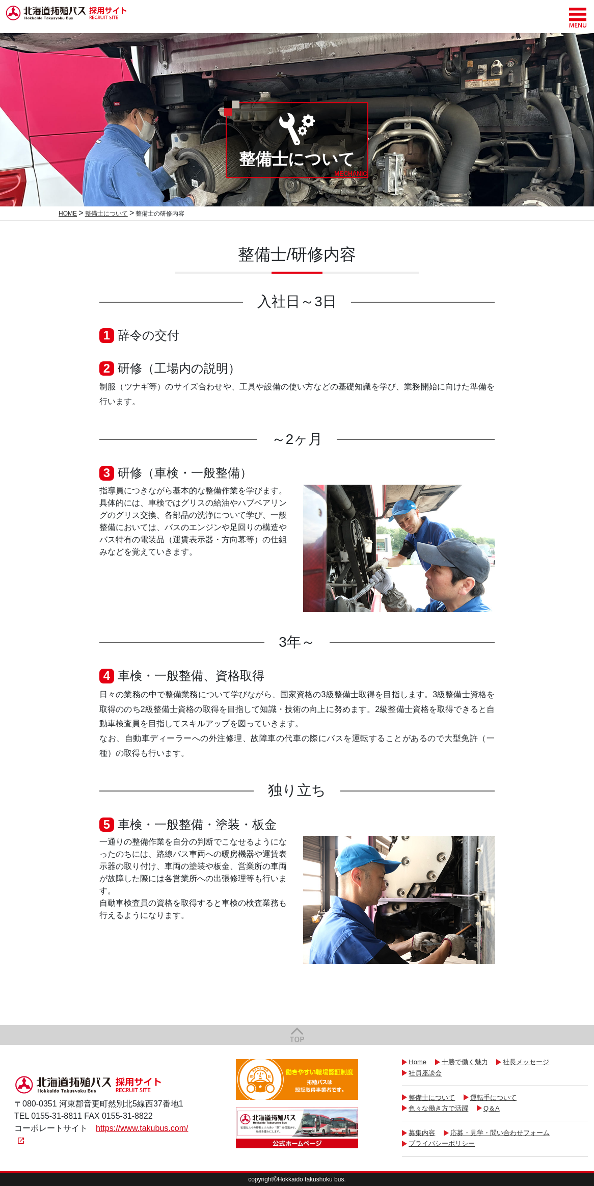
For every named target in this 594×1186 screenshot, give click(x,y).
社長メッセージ (526, 1062)
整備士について (432, 1097)
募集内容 (422, 1133)
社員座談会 (425, 1073)
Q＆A (491, 1108)
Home (417, 1062)
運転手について (493, 1097)
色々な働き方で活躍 (438, 1108)
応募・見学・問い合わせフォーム (500, 1133)
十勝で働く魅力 (465, 1062)
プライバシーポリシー (442, 1143)
